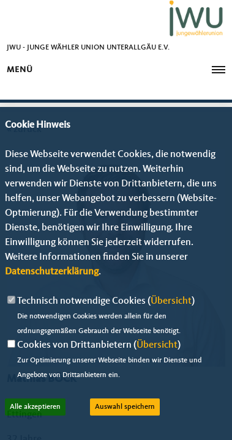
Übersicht (171, 301)
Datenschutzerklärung (52, 272)
